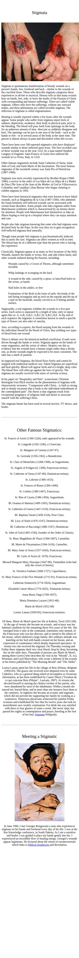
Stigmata (40, 714)
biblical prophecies (39, 844)
